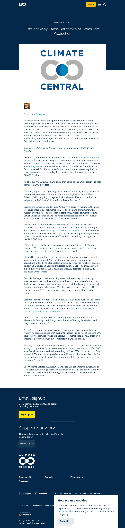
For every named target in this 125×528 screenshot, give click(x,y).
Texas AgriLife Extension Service (62, 230)
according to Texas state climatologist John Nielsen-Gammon (59, 310)
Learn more (27, 443)
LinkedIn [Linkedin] (80, 493)
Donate (91, 4)
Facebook (41, 493)
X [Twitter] (53, 493)
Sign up (27, 414)
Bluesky (95, 493)
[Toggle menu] (99, 4)
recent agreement (34, 166)
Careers (24, 481)
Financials (76, 477)
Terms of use (23, 505)
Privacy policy (37, 505)
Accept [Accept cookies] (66, 521)
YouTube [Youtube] (65, 493)
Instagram (25, 493)
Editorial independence (53, 505)
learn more (64, 511)
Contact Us (25, 477)
